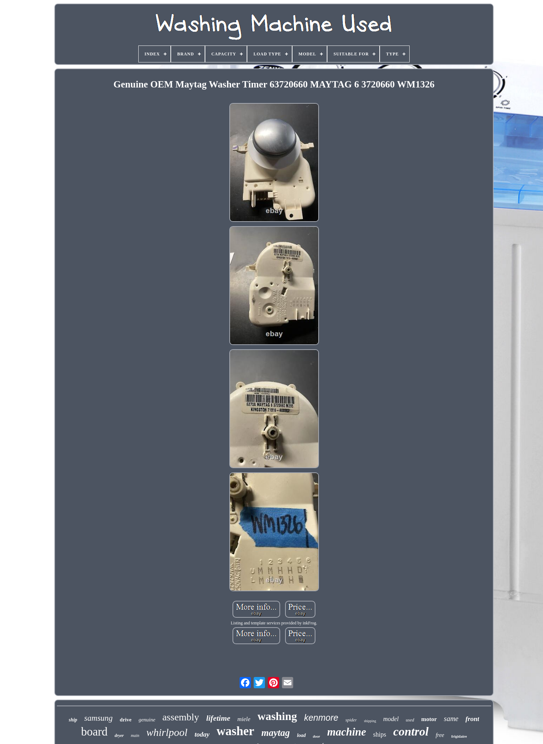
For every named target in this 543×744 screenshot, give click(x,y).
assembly (180, 717)
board (94, 731)
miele (244, 719)
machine (346, 732)
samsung (98, 718)
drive (125, 719)
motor (429, 719)
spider (351, 719)
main (135, 735)
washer (235, 731)
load (301, 735)
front (472, 718)
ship (73, 719)
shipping (370, 721)
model (391, 718)
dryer (119, 735)
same (451, 718)
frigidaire (459, 736)
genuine (147, 719)
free (440, 735)
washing (277, 716)
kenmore (321, 717)
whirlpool (167, 732)
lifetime (218, 718)
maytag (275, 732)
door (316, 736)
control (411, 731)
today (201, 734)
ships (379, 734)
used (410, 719)
